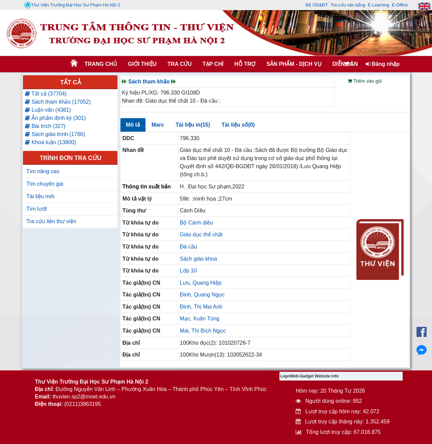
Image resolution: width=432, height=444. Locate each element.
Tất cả (70, 82)
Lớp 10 (188, 270)
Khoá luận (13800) (50, 142)
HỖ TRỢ (244, 64)
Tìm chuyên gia (44, 184)
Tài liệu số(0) (238, 125)
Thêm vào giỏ (365, 81)
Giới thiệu (142, 64)
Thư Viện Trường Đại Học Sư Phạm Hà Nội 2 (72, 5)
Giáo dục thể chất (201, 234)
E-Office (400, 4)
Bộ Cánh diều (196, 223)
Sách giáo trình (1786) (55, 134)
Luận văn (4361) (48, 110)
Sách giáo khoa (198, 259)
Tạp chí (212, 64)
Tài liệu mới (40, 196)
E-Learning (378, 4)
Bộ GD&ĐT (317, 4)
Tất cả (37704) (45, 94)
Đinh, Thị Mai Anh (201, 307)
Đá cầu (188, 247)
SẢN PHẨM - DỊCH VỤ (293, 64)
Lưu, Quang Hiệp (200, 283)
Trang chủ (101, 64)
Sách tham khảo (149, 81)
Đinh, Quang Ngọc (202, 294)
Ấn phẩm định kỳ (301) (55, 118)
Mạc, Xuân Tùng (199, 318)
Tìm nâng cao (42, 171)
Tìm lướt (36, 209)
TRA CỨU (179, 64)
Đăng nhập (383, 64)
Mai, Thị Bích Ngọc (203, 331)
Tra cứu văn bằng (347, 4)
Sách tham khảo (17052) (58, 102)
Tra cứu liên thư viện (51, 221)
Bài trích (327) (45, 126)
